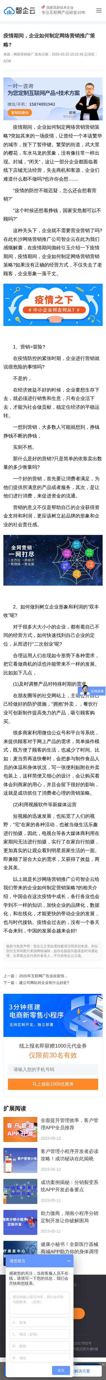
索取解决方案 (78, 1371)
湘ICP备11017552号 (76, 1343)
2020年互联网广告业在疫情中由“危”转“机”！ (55, 976)
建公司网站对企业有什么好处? (44, 983)
